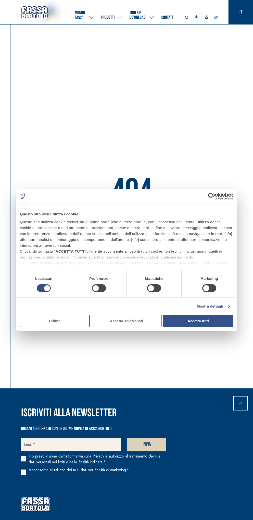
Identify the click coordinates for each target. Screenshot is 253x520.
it (241, 12)
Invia (147, 444)
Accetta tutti (198, 321)
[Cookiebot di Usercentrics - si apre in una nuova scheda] (211, 196)
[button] (187, 18)
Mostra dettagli (210, 306)
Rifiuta (55, 321)
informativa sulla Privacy (84, 456)
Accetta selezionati (126, 321)
